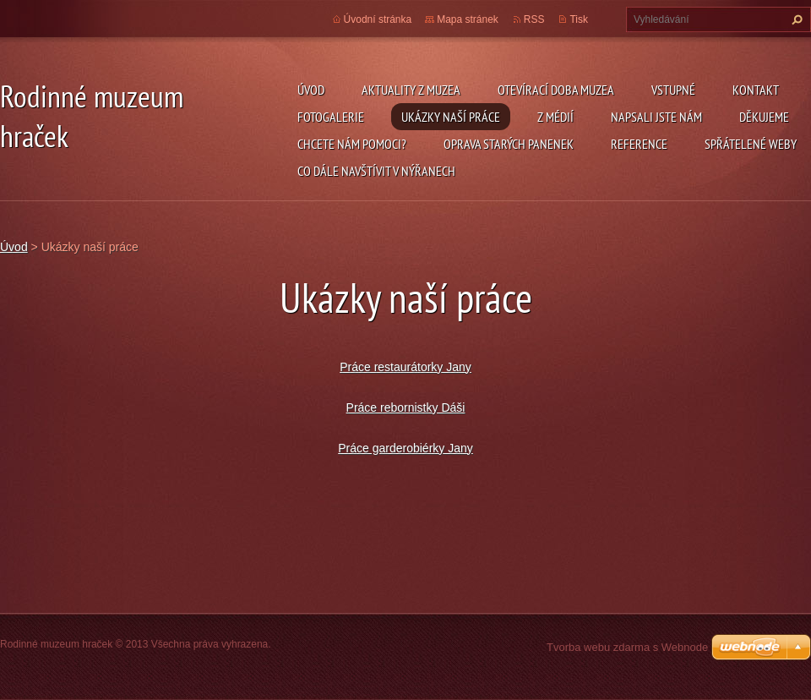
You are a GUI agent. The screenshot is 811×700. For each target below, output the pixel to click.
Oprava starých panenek (509, 143)
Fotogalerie (330, 116)
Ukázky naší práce (450, 116)
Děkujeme (764, 116)
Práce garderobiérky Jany (405, 448)
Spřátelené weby (751, 143)
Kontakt (755, 89)
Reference (639, 143)
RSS (534, 19)
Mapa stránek (467, 19)
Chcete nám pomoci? (351, 143)
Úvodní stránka (378, 19)
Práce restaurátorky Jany (405, 367)
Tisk (578, 19)
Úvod (310, 89)
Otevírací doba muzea (556, 89)
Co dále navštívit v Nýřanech (376, 170)
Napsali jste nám (656, 116)
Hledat (795, 19)
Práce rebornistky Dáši (405, 407)
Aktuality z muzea (411, 89)
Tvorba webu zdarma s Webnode (627, 647)
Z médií (555, 116)
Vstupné (673, 89)
